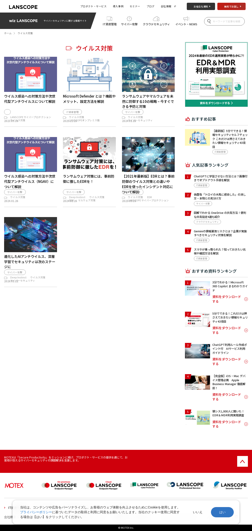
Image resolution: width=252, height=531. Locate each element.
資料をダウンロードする (226, 299)
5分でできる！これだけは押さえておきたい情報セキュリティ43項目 (230, 317)
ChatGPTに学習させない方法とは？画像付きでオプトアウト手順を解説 (220, 178)
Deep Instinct (77, 211)
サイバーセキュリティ (140, 122)
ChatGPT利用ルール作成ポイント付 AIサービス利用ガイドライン (229, 349)
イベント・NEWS (186, 24)
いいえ (198, 512)
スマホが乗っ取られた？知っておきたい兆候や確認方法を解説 (220, 251)
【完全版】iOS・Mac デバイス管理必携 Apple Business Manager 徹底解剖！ (228, 382)
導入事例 (118, 6)
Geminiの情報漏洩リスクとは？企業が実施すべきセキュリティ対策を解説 (220, 233)
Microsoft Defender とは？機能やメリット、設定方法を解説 (89, 98)
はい (222, 512)
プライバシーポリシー (36, 512)
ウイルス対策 (17, 122)
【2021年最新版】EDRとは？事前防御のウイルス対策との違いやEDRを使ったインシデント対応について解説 (148, 190)
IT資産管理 (110, 24)
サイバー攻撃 (129, 24)
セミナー (135, 6)
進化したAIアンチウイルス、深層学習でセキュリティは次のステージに (29, 280)
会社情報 (166, 6)
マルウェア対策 (87, 214)
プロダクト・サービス (93, 6)
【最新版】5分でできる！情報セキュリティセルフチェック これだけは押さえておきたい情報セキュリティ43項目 (230, 139)
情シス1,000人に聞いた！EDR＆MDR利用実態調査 (228, 413)
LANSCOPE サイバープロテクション (30, 119)
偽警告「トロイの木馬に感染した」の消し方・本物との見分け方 (220, 196)
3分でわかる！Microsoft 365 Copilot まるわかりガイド (230, 286)
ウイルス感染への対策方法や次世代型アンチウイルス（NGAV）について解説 (29, 187)
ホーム (8, 33)
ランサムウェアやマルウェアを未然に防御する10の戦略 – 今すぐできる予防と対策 (148, 101)
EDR (71, 214)
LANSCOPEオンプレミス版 (84, 122)
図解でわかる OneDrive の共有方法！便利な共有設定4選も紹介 (220, 215)
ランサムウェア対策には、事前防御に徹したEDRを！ (88, 185)
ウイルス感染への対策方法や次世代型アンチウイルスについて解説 (29, 98)
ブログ (151, 6)
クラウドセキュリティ (156, 24)
